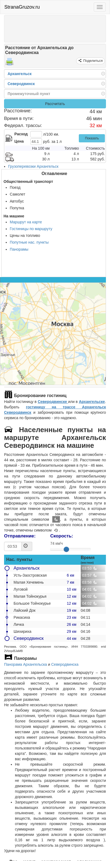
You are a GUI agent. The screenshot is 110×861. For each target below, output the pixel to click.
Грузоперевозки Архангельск (33, 166)
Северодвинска (65, 664)
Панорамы (19, 249)
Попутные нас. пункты (29, 242)
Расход (21, 134)
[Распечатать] (9, 63)
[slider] (66, 549)
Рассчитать (55, 104)
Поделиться (92, 61)
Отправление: (19, 536)
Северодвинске (53, 401)
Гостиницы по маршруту (31, 229)
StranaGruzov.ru (22, 7)
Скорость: (61, 536)
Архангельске (92, 401)
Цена (19, 141)
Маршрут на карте (26, 222)
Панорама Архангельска (25, 664)
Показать (92, 138)
